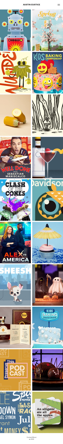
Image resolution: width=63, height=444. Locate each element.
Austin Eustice (31, 4)
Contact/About (31, 437)
